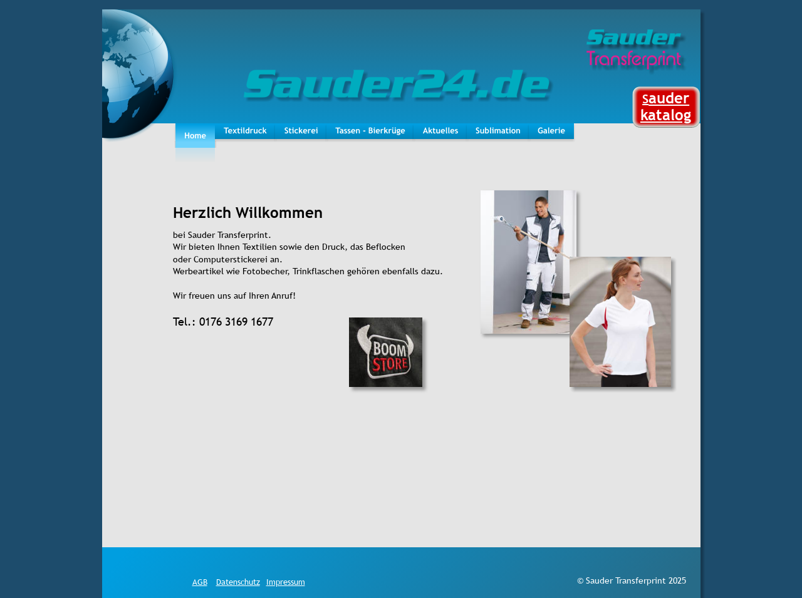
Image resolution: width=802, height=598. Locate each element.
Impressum (285, 581)
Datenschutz (238, 581)
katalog (665, 115)
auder (668, 98)
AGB (199, 581)
